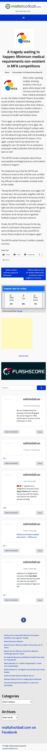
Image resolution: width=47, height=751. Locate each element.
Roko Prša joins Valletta (13, 641)
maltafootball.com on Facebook (19, 729)
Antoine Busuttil (35, 72)
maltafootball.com (23, 11)
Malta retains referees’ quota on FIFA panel (10, 272)
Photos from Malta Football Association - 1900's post (28, 535)
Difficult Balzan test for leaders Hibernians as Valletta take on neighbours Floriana (34, 274)
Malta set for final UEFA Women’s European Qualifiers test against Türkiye (21, 636)
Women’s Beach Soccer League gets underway (22, 679)
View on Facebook (11, 432)
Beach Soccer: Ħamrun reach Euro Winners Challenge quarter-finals (21, 652)
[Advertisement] (17, 333)
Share (40, 432)
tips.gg (19, 311)
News (7, 72)
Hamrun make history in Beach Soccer (19, 675)
